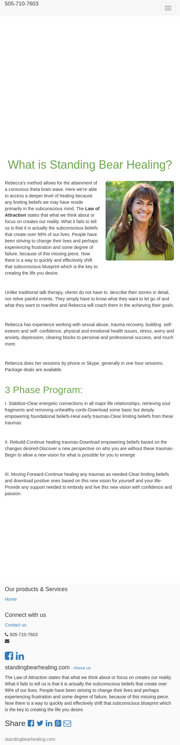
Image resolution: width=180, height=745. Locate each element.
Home (11, 599)
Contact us (15, 624)
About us (82, 667)
